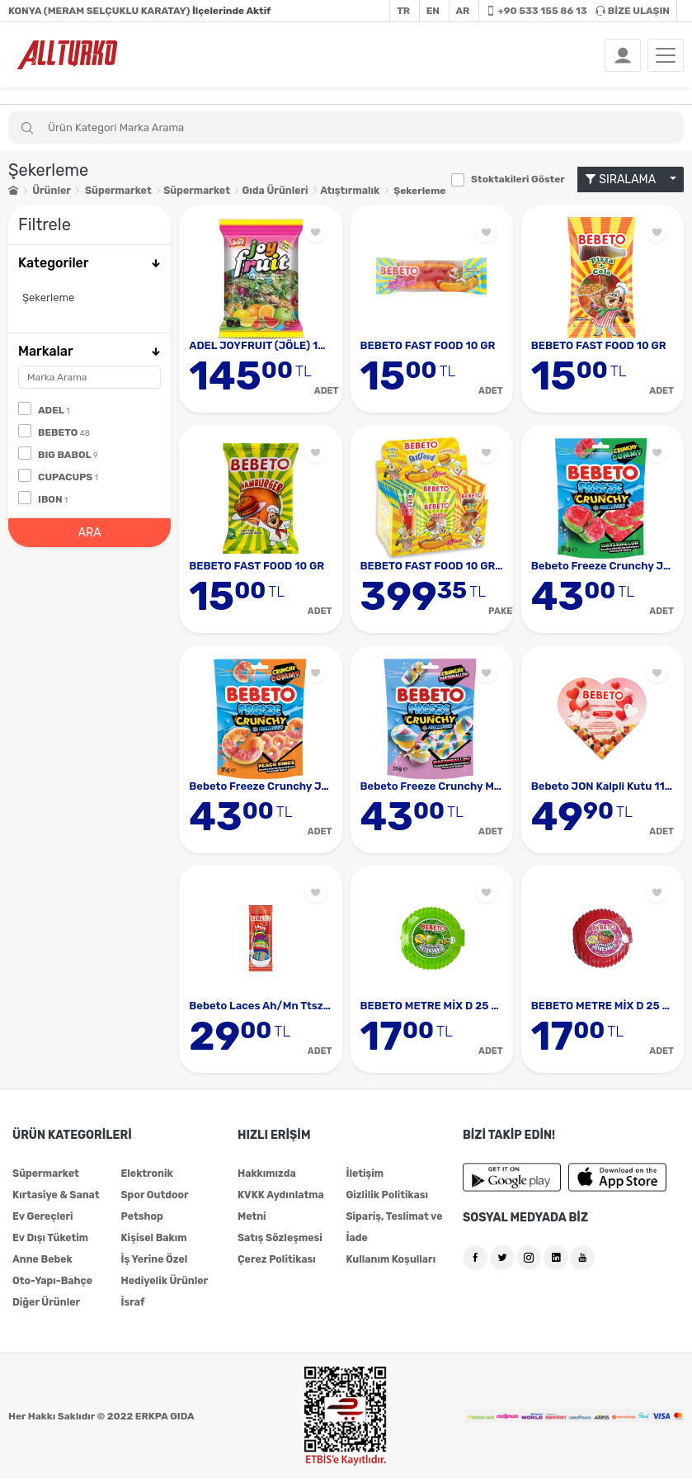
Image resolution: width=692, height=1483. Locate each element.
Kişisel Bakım (152, 1242)
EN (433, 11)
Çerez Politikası (275, 1263)
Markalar (89, 350)
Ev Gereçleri (42, 1220)
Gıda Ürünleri (270, 190)
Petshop (141, 1220)
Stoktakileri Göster (518, 179)
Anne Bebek (41, 1263)
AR (463, 11)
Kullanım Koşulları (389, 1263)
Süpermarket (116, 190)
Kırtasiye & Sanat (54, 1199)
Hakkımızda (266, 1177)
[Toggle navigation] (665, 55)
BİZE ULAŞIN (632, 11)
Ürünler (50, 190)
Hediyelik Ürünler (162, 1285)
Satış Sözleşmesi (279, 1242)
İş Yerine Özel (153, 1263)
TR (403, 11)
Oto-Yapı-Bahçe (51, 1285)
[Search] (346, 127)
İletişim (364, 1177)
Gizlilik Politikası (386, 1199)
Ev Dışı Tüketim (49, 1242)
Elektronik (146, 1177)
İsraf (132, 1306)
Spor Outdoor (153, 1199)
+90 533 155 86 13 (536, 11)
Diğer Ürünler (45, 1306)
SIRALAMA (626, 179)
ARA (89, 532)
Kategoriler (89, 263)
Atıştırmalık (344, 190)
